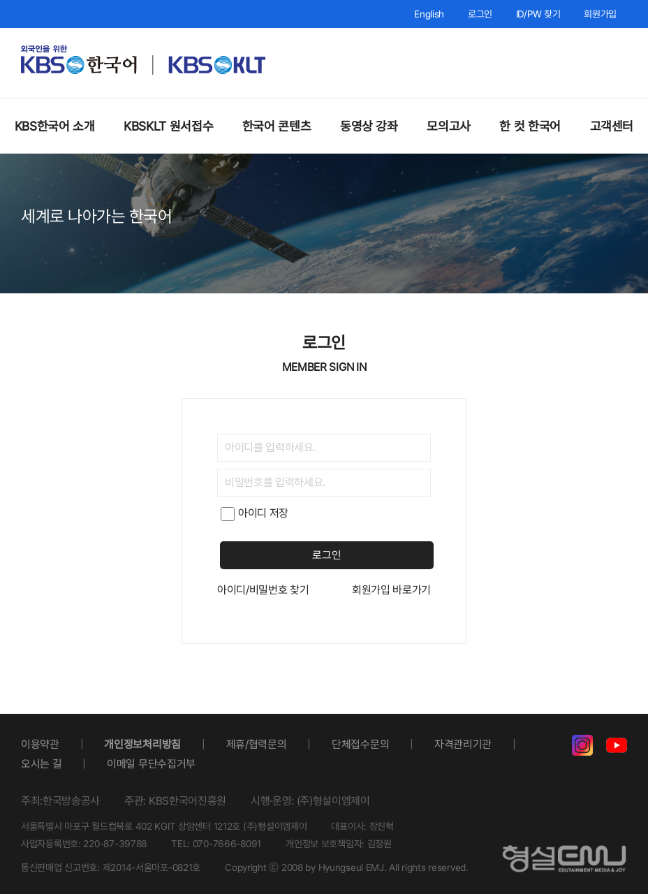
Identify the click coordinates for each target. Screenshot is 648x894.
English (429, 14)
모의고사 (449, 126)
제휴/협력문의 (256, 744)
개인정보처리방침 (142, 744)
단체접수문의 (360, 744)
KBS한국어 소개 (55, 126)
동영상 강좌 (369, 126)
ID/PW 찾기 (538, 14)
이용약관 (40, 744)
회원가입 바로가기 (391, 589)
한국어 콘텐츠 (276, 126)
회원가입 (600, 14)
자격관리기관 (463, 744)
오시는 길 (41, 763)
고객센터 (612, 126)
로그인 (480, 14)
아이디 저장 (254, 513)
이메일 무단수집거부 (151, 763)
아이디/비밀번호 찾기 (263, 589)
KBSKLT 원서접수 (168, 126)
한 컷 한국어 (529, 126)
